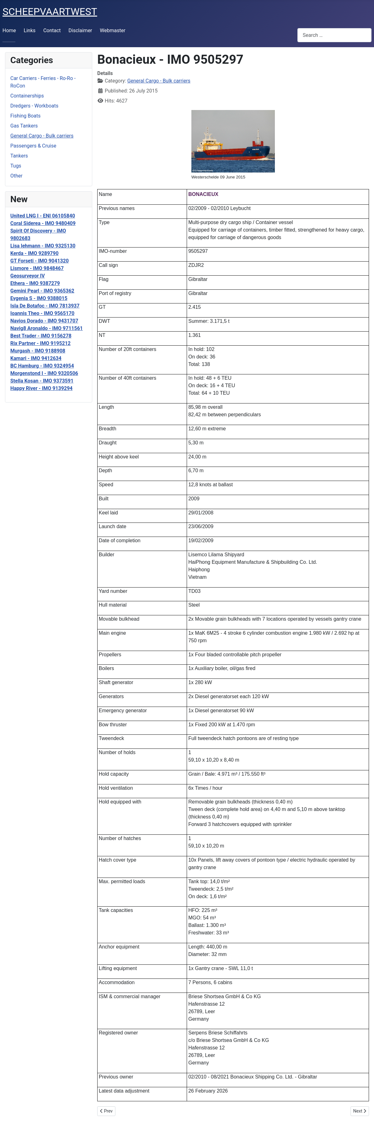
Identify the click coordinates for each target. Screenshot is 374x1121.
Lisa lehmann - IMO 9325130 (42, 246)
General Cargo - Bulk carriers (41, 136)
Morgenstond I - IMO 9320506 (44, 373)
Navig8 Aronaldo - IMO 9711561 (46, 328)
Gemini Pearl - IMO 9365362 (42, 291)
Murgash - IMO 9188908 (37, 351)
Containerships (27, 96)
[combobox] (334, 35)
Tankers (19, 156)
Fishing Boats (25, 116)
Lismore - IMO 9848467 (37, 268)
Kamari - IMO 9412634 (35, 358)
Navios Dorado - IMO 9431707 (44, 321)
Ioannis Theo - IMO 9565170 (42, 313)
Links (30, 30)
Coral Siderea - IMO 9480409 (43, 223)
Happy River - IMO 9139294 (41, 388)
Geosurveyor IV (27, 276)
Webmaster (112, 30)
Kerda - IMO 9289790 (34, 253)
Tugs (15, 166)
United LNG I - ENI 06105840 (42, 216)
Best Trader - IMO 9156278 (40, 336)
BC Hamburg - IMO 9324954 (42, 366)
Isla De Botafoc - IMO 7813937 (44, 306)
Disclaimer (80, 30)
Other (16, 176)
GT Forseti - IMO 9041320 (39, 261)
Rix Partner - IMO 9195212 (40, 343)
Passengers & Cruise (33, 146)
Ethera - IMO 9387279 (35, 283)
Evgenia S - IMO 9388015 (38, 298)
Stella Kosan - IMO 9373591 (41, 381)
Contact (52, 30)
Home (9, 30)
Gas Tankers (24, 126)
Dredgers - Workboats (34, 106)
